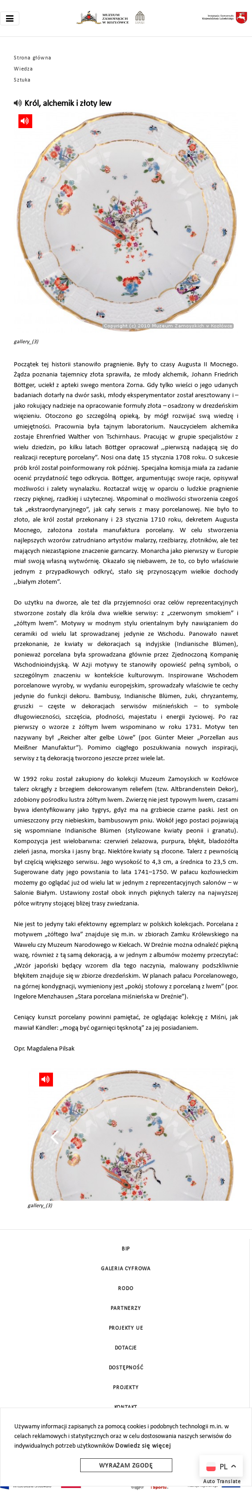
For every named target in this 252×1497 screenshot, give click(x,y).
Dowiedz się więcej (142, 1446)
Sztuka (22, 80)
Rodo (125, 1289)
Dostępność (126, 1368)
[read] (18, 104)
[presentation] (55, 1137)
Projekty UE (126, 1328)
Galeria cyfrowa (126, 1269)
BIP (126, 1249)
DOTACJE (126, 1348)
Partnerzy (126, 1308)
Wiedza (23, 69)
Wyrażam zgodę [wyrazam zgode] (125, 1465)
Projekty (125, 1388)
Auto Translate (222, 1482)
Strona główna (32, 58)
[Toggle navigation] (9, 18)
